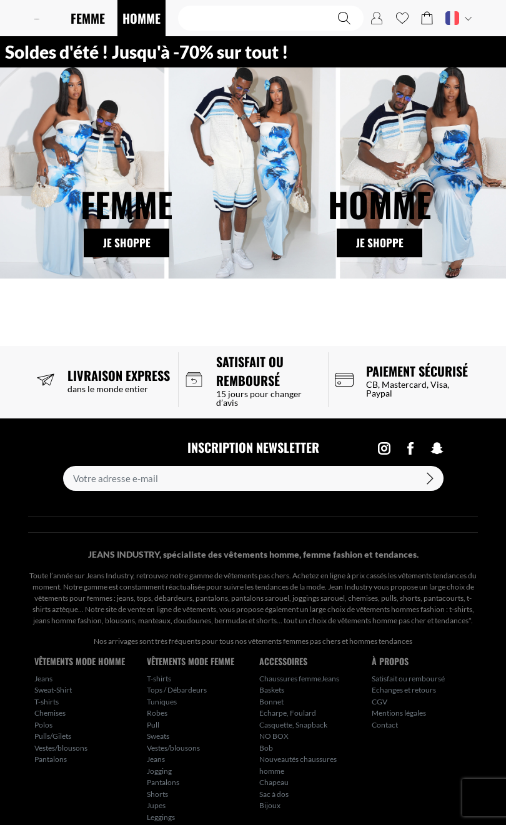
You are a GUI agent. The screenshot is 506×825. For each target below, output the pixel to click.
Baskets (271, 689)
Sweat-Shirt (53, 689)
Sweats (158, 736)
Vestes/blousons (60, 748)
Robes (157, 713)
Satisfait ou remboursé (408, 678)
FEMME (88, 18)
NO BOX (274, 736)
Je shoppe (126, 243)
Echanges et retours (404, 689)
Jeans (43, 678)
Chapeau (274, 782)
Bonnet (271, 701)
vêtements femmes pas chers (294, 641)
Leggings (161, 817)
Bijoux (269, 805)
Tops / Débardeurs (177, 689)
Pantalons (50, 759)
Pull (153, 724)
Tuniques (162, 701)
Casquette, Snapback (293, 724)
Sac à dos (274, 794)
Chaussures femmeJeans (299, 678)
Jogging (159, 771)
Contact (385, 724)
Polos (43, 724)
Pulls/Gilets (52, 736)
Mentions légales (399, 713)
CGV (379, 701)
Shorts (157, 794)
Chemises (50, 713)
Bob (266, 748)
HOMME (141, 18)
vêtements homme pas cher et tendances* (404, 620)
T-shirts (46, 701)
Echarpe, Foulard (287, 713)
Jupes (156, 805)
